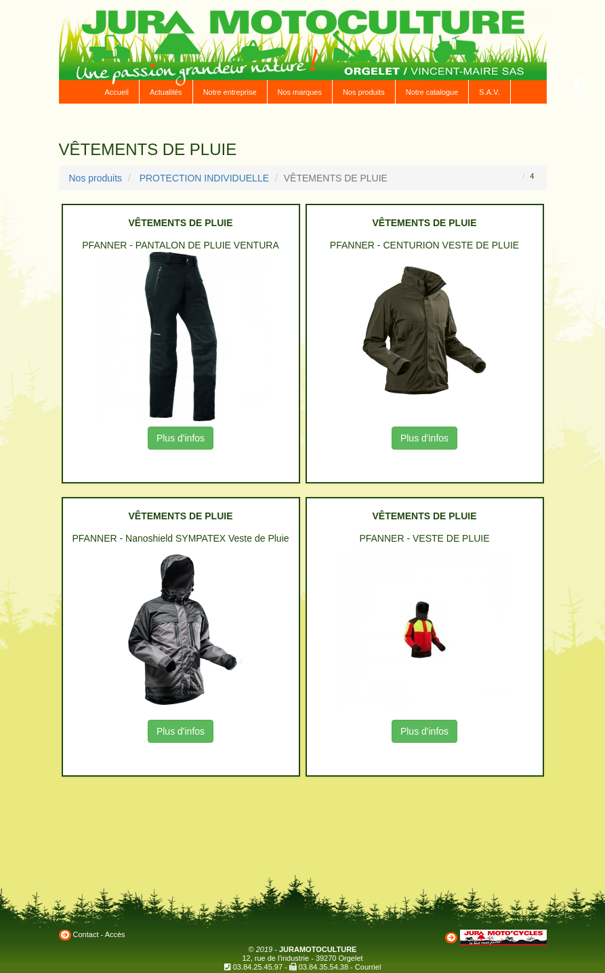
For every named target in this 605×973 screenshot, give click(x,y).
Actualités (166, 92)
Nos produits (364, 92)
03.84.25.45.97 (258, 967)
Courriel (368, 967)
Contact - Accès (99, 934)
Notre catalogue (432, 92)
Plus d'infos (181, 438)
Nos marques (300, 92)
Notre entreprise (230, 92)
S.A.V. (489, 92)
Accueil (116, 92)
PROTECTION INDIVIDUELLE (204, 178)
